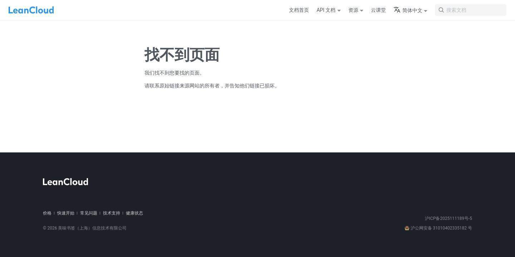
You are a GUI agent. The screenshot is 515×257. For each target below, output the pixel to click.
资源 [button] (353, 10)
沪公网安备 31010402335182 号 (438, 228)
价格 (47, 213)
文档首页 (299, 10)
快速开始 (65, 213)
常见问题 (88, 213)
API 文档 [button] (326, 10)
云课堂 (378, 10)
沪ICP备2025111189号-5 (448, 218)
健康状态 (134, 213)
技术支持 (111, 213)
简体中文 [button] (407, 10)
